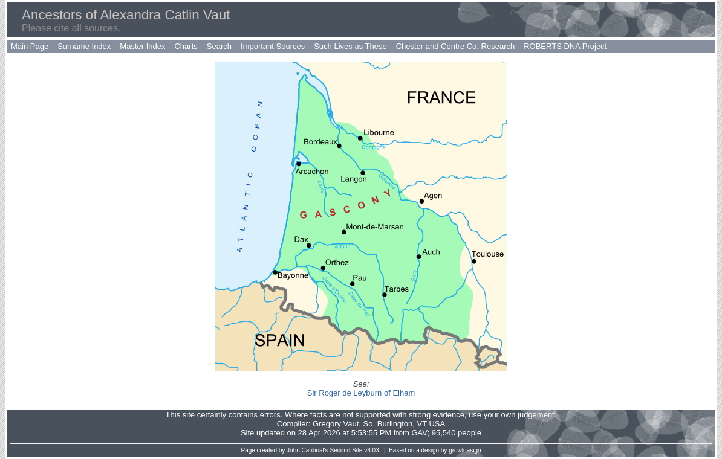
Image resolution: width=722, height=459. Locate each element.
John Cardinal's (307, 450)
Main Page (29, 46)
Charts (185, 46)
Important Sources (273, 46)
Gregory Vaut (336, 423)
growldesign (465, 450)
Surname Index (84, 46)
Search (219, 46)
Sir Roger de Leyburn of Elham (361, 392)
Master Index (142, 46)
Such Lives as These (350, 46)
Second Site (346, 450)
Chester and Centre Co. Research (455, 46)
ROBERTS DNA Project (565, 46)
